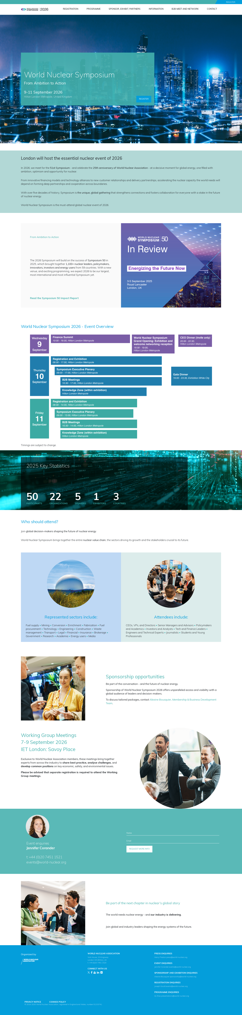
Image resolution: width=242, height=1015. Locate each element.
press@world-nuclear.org (176, 957)
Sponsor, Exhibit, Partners (124, 9)
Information (156, 9)
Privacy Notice (33, 1002)
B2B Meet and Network (185, 9)
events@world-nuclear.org (46, 862)
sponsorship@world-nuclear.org (183, 977)
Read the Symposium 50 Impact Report (54, 298)
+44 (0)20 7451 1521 (45, 857)
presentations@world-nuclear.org (175, 996)
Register (230, 2)
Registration (70, 9)
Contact (212, 9)
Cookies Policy (57, 1002)
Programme (94, 9)
